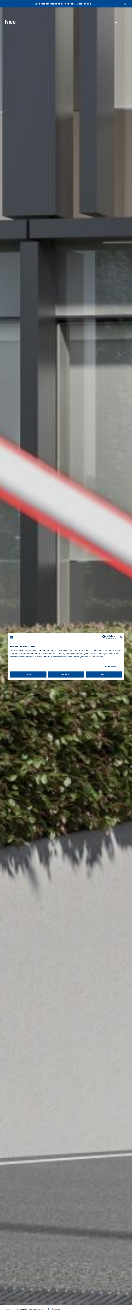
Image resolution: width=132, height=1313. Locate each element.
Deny (28, 674)
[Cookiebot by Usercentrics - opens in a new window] (104, 637)
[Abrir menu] (125, 12)
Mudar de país (84, 3)
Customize (66, 674)
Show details (111, 667)
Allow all (104, 674)
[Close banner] (121, 637)
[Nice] (10, 12)
